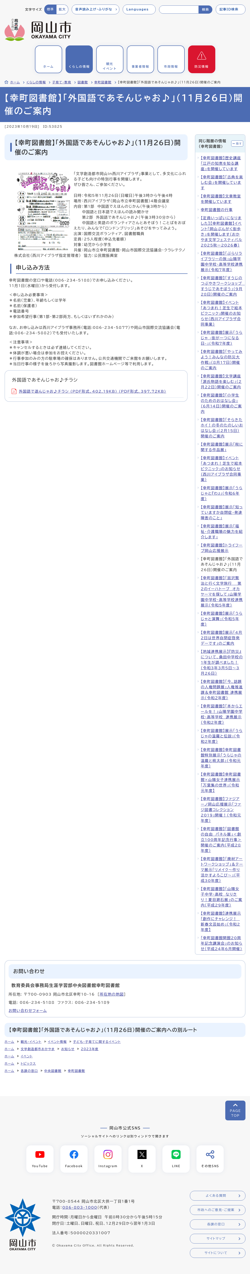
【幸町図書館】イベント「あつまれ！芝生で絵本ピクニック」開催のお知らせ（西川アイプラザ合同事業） (221, 313)
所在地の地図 (112, 994)
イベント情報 (57, 1041)
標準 (50, 9)
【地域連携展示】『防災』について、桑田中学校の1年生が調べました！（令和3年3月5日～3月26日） (222, 662)
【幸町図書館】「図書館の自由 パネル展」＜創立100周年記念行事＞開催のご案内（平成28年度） (221, 839)
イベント (27, 1056)
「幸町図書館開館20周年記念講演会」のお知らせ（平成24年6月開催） (222, 943)
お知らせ (67, 1049)
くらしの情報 (36, 82)
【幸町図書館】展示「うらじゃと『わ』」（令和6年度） (222, 493)
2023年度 (89, 1049)
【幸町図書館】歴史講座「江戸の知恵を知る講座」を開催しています (221, 163)
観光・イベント (31, 1041)
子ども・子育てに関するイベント (97, 1041)
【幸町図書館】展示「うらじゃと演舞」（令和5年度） (222, 619)
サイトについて (215, 1253)
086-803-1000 (79, 1207)
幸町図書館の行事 (217, 210)
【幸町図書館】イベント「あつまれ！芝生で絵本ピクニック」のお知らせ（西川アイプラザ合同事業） (221, 469)
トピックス (28, 1063)
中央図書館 (52, 1070)
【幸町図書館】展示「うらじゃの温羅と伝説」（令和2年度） (222, 736)
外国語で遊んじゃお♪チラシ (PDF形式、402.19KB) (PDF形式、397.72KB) (89, 391)
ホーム (15, 82)
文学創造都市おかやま (38, 1049)
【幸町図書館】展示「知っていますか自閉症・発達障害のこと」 (222, 512)
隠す (239, 143)
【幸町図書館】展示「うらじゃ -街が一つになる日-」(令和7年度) (222, 338)
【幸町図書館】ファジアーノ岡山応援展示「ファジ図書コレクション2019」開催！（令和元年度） (221, 809)
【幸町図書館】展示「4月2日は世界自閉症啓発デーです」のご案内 (221, 638)
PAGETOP (235, 1113)
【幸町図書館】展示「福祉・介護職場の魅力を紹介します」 (222, 531)
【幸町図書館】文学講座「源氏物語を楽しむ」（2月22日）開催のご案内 (221, 381)
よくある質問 (216, 1195)
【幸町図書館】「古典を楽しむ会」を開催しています (222, 182)
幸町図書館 (103, 82)
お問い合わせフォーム (28, 1010)
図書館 (83, 82)
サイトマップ (215, 1238)
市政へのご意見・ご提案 (216, 1210)
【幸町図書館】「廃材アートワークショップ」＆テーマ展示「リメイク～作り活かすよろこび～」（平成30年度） (222, 869)
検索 (205, 9)
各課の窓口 (29, 1070)
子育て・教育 (61, 82)
